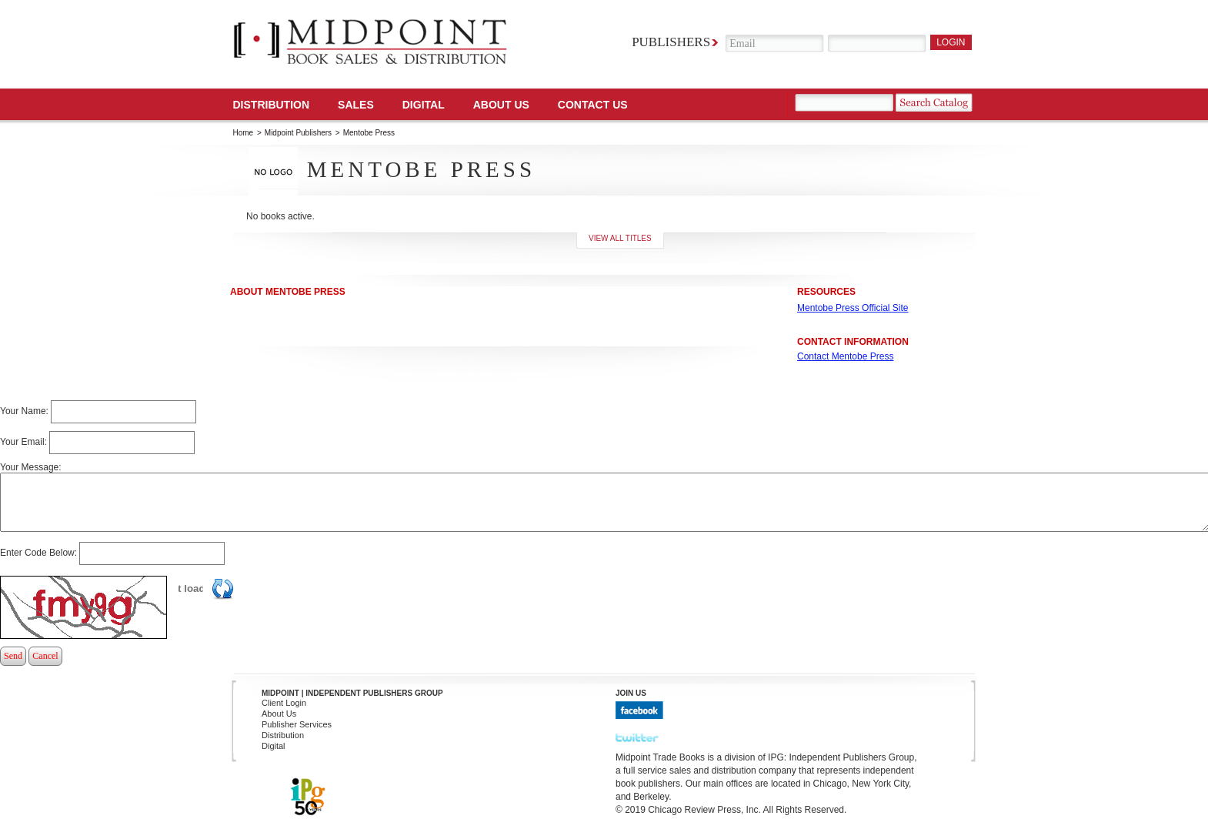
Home (243, 133)
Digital (273, 745)
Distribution (271, 105)
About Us (501, 105)
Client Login (284, 702)
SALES (356, 105)
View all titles (620, 238)
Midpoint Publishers (298, 133)
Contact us (593, 105)
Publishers (671, 42)
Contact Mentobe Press (845, 356)
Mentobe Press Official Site (853, 308)
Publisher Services (297, 724)
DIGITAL (423, 105)
